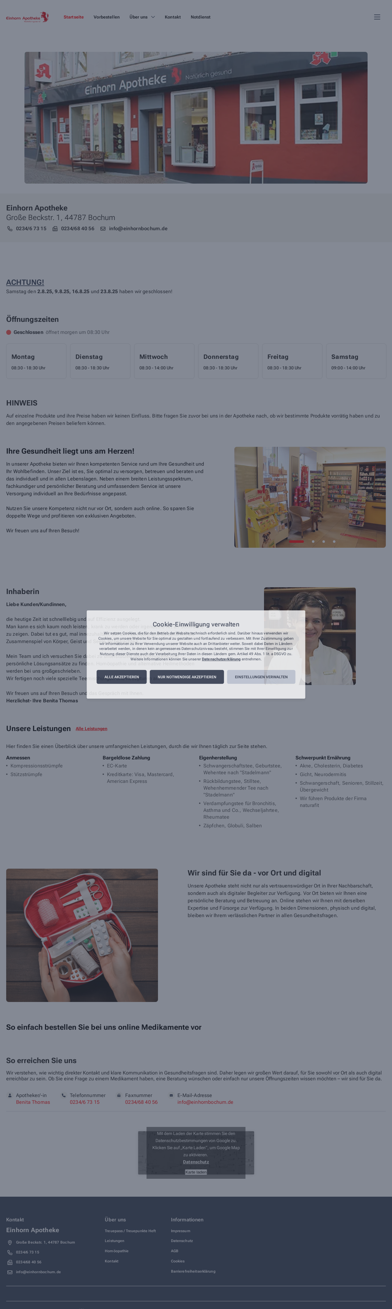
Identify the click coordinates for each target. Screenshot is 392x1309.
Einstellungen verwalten (261, 677)
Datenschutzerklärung (221, 659)
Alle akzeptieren (121, 677)
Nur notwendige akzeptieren (187, 677)
